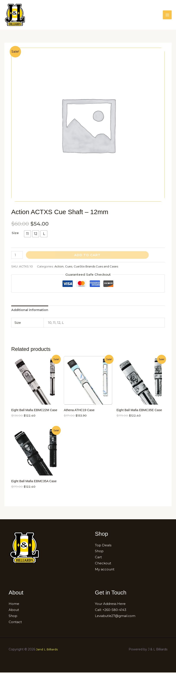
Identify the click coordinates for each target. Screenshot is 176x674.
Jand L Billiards (47, 651)
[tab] (30, 311)
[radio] (27, 235)
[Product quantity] (17, 256)
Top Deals (103, 547)
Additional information (30, 311)
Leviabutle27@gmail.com (116, 617)
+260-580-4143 (114, 611)
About (14, 611)
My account (104, 571)
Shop (99, 553)
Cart (98, 559)
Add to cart (87, 256)
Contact (15, 623)
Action (59, 267)
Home (14, 605)
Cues (69, 267)
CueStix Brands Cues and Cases (98, 267)
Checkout (103, 565)
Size (15, 234)
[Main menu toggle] (167, 15)
